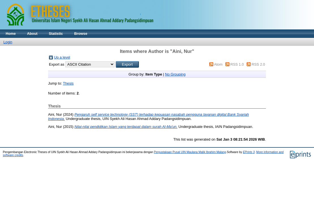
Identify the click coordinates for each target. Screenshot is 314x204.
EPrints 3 (249, 152)
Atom (218, 64)
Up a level (62, 57)
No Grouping (175, 74)
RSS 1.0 (237, 64)
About (32, 33)
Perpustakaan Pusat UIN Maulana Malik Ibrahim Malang (190, 152)
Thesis (68, 83)
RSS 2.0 (258, 64)
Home (11, 33)
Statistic (56, 33)
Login (7, 42)
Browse (80, 33)
